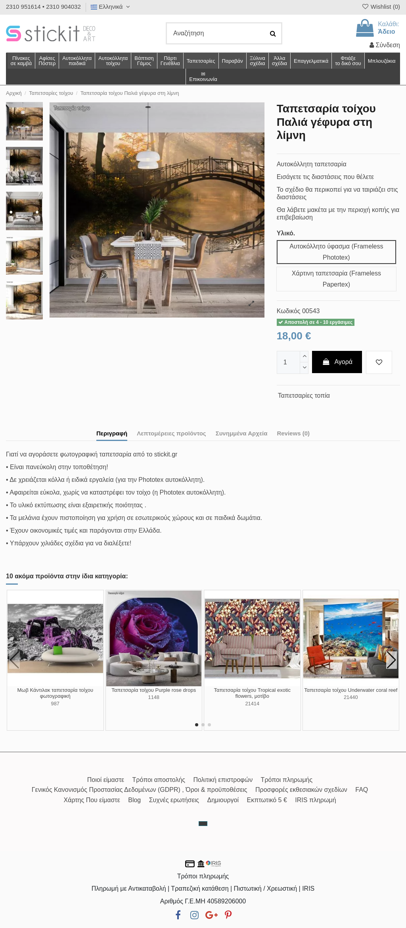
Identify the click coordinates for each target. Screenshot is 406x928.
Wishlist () (380, 6)
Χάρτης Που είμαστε (91, 800)
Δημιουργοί (223, 800)
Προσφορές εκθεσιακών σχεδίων (301, 789)
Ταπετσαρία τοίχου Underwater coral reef (350, 690)
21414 (252, 704)
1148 (153, 697)
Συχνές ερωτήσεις (174, 800)
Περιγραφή (111, 433)
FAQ (361, 789)
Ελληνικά (111, 6)
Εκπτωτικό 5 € (267, 800)
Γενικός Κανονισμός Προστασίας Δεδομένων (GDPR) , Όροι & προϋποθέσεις (139, 789)
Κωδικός (289, 311)
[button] (279, 61)
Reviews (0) (293, 433)
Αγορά (337, 361)
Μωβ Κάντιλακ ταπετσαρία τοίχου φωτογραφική (55, 693)
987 (55, 704)
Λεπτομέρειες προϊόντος (171, 433)
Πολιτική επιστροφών (223, 779)
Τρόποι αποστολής (158, 779)
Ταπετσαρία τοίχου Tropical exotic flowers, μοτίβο (252, 693)
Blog (134, 800)
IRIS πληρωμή (315, 800)
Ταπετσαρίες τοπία (304, 395)
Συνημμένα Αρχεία (242, 433)
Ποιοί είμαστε (105, 779)
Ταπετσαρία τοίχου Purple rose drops (153, 690)
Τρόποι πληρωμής (287, 779)
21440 (351, 697)
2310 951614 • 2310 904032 (43, 6)
